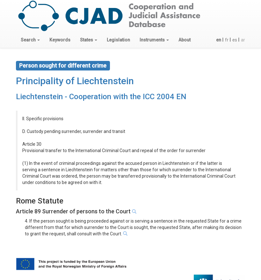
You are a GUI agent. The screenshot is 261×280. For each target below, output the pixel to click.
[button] (30, 40)
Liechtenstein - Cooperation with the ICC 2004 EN (101, 96)
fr (226, 39)
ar (243, 39)
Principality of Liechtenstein (75, 80)
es (234, 39)
